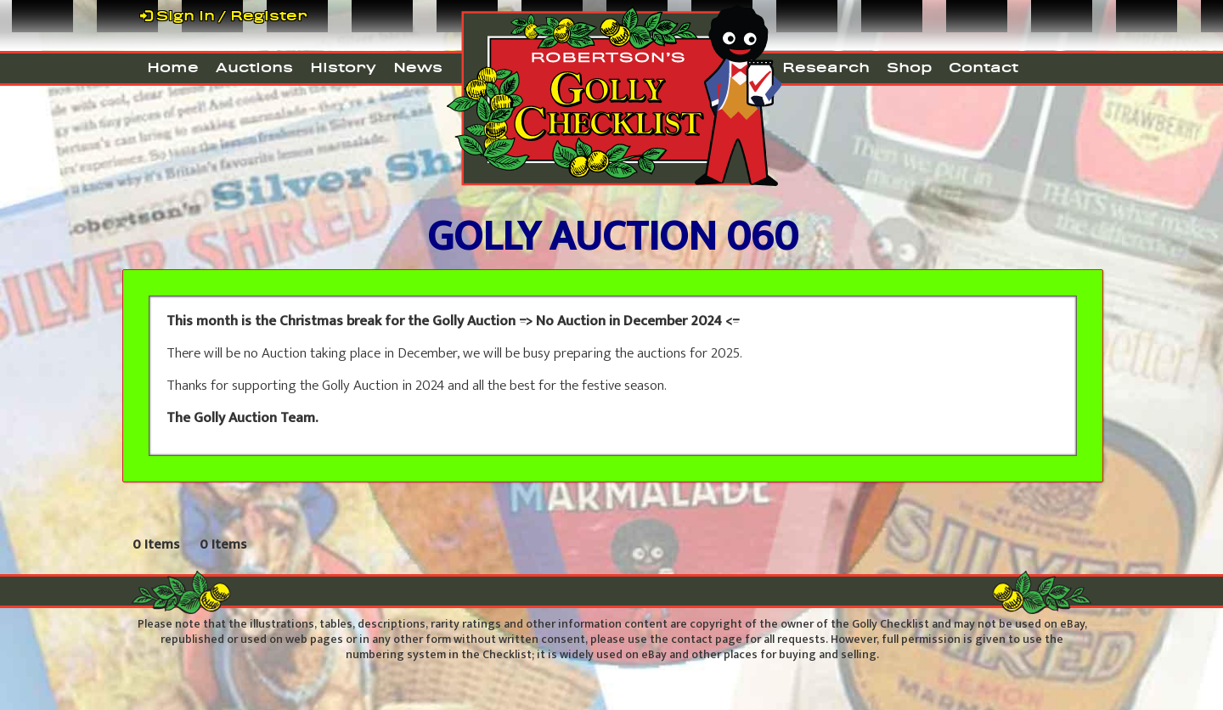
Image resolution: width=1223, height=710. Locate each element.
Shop (909, 67)
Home (173, 67)
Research (826, 67)
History (343, 67)
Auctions (254, 67)
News (417, 67)
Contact (983, 67)
